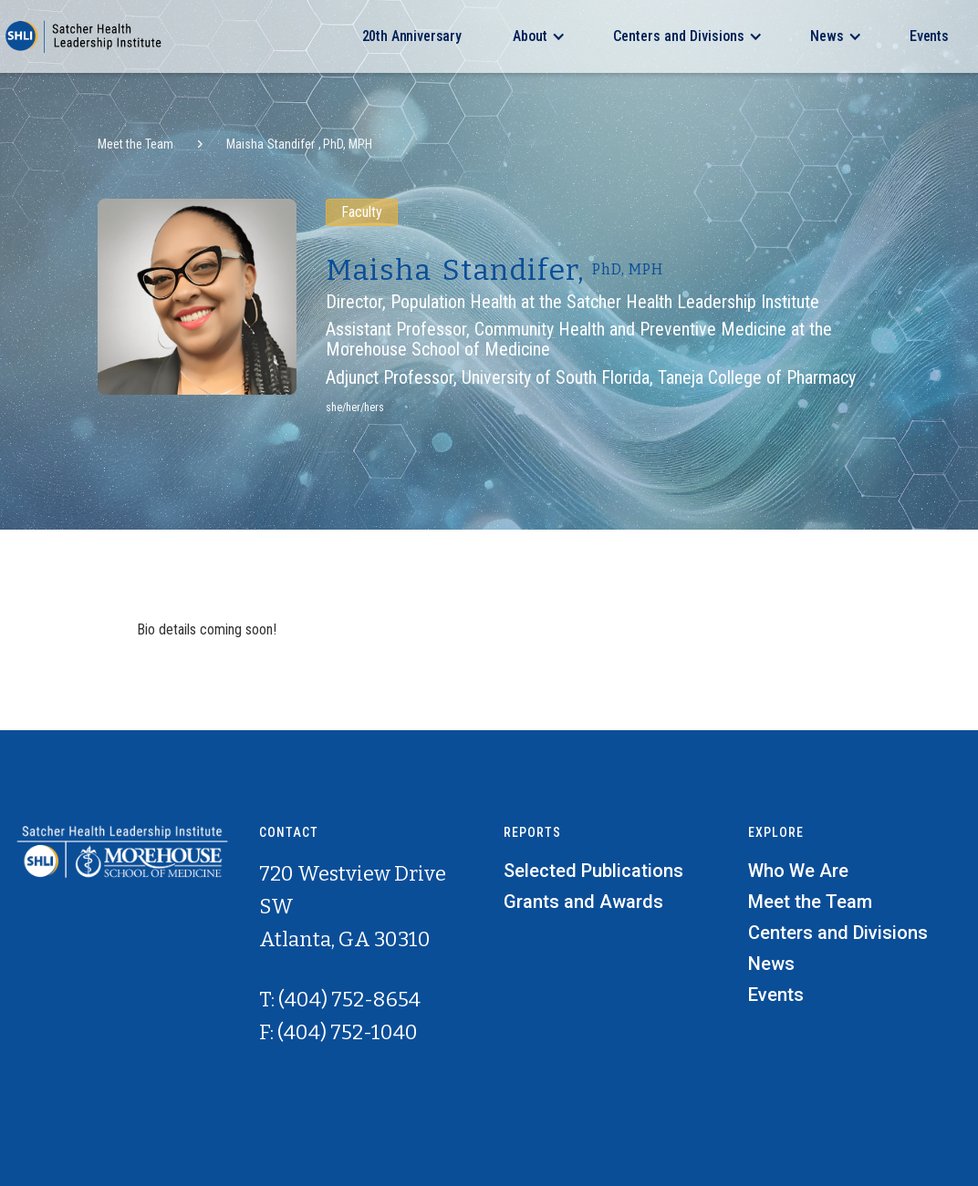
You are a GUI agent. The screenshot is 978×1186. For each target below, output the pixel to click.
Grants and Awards (583, 902)
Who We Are (798, 871)
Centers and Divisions (838, 933)
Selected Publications (593, 871)
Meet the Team (135, 144)
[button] (537, 36)
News (771, 964)
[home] (82, 36)
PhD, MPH (347, 144)
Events (929, 36)
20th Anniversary (412, 36)
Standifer (291, 144)
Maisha (245, 144)
